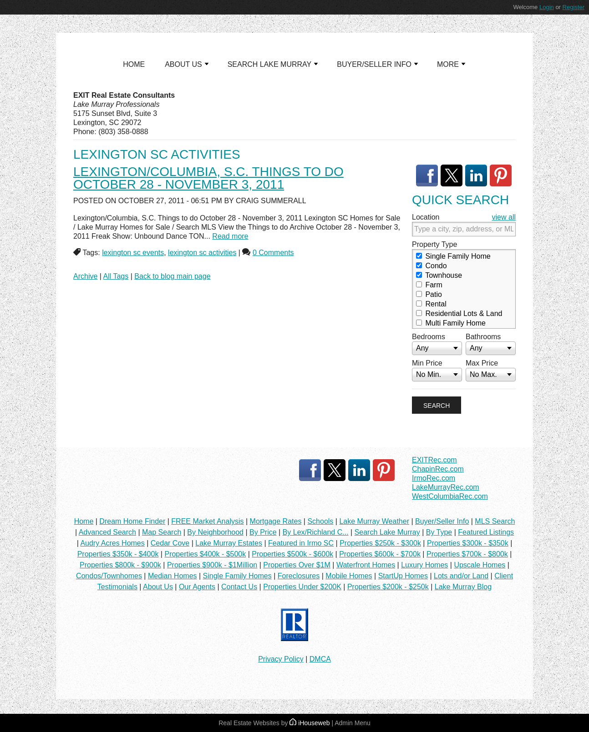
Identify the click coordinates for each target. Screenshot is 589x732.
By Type (439, 532)
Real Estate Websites (248, 723)
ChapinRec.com (438, 469)
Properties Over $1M (296, 565)
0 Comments (273, 252)
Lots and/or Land (461, 576)
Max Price (482, 363)
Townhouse (439, 275)
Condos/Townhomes (109, 576)
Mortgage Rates (276, 521)
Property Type (434, 244)
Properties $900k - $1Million (212, 565)
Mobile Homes (348, 576)
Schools (320, 521)
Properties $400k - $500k (205, 554)
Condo (431, 266)
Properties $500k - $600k (292, 554)
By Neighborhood (215, 532)
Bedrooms (428, 337)
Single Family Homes (237, 576)
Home (84, 521)
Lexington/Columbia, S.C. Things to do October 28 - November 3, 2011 (208, 178)
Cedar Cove (170, 543)
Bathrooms (483, 337)
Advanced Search (107, 532)
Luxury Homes (424, 565)
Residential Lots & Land (459, 313)
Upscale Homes (479, 565)
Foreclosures (299, 576)
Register (573, 7)
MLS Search (495, 521)
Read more (230, 236)
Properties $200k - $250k (388, 587)
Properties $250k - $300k (380, 543)
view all (504, 217)
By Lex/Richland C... (316, 532)
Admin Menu (353, 723)
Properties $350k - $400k (118, 554)
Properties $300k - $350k (467, 543)
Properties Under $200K (302, 587)
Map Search (161, 532)
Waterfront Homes (365, 565)
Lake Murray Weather (374, 521)
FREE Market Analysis (207, 521)
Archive (85, 276)
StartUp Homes (403, 576)
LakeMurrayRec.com (445, 487)
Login (546, 7)
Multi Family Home (451, 323)
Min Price (427, 363)
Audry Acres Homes (112, 543)
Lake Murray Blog (463, 587)
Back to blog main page (172, 276)
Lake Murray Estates (228, 543)
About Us (158, 587)
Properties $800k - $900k (120, 565)
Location (426, 217)
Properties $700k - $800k (467, 554)
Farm (429, 285)
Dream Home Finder (132, 521)
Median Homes (172, 576)
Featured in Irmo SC (301, 543)
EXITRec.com (434, 460)
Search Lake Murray (387, 532)
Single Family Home (453, 256)
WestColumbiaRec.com (450, 496)
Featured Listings (486, 532)
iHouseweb (309, 723)
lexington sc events (133, 252)
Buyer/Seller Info (442, 521)
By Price (263, 532)
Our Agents (197, 587)
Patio (429, 294)
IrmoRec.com (433, 478)
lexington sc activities (202, 252)
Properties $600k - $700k (380, 554)
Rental (431, 304)
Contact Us (239, 587)
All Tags (116, 276)
